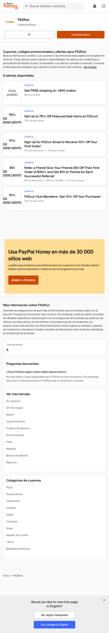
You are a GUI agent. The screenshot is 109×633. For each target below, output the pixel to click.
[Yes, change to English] (54, 624)
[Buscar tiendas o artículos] (53, 6)
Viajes (9, 514)
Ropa (9, 528)
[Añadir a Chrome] (23, 280)
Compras (11, 521)
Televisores (13, 501)
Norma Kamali (15, 435)
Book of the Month (17, 455)
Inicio (6, 575)
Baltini (10, 414)
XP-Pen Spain (14, 408)
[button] (103, 6)
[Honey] (10, 6)
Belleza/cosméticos (18, 548)
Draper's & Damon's (18, 428)
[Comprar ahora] (80, 34)
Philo (9, 442)
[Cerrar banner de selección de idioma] (104, 600)
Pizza (9, 487)
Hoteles (11, 508)
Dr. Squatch (13, 401)
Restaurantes (14, 494)
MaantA (11, 448)
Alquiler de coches (17, 535)
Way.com (11, 462)
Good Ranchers (15, 421)
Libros (10, 542)
